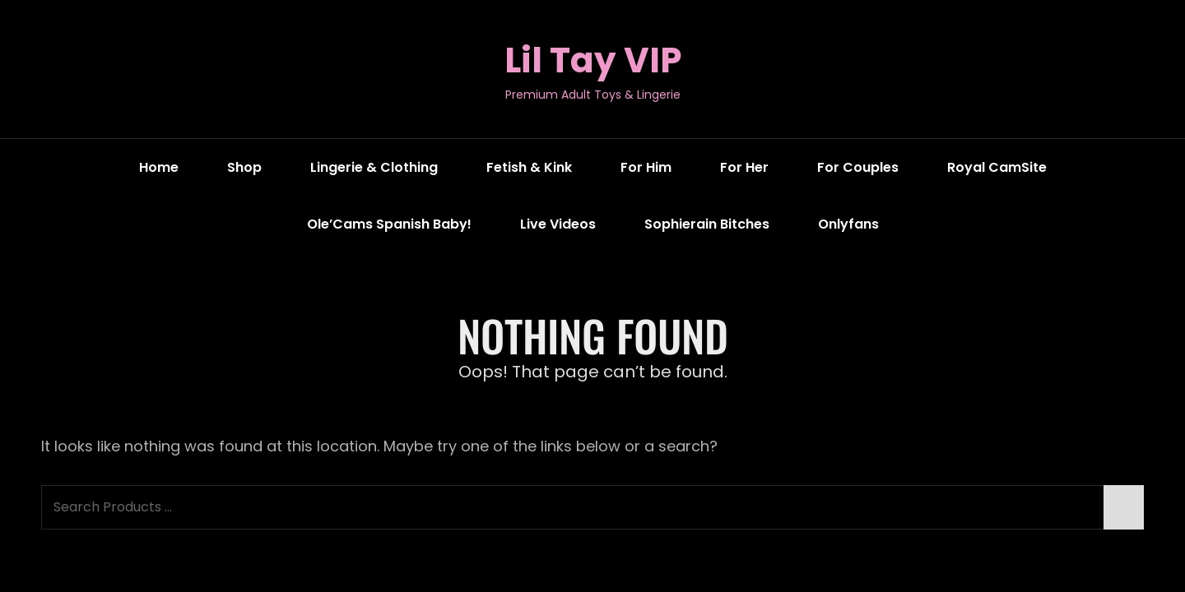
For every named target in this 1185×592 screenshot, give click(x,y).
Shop (244, 167)
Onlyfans (848, 224)
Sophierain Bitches (706, 224)
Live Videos (558, 224)
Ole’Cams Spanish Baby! (389, 224)
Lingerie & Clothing (374, 167)
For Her (744, 167)
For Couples (858, 167)
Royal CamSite (997, 167)
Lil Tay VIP (592, 60)
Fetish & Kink (529, 167)
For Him (646, 167)
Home (159, 167)
